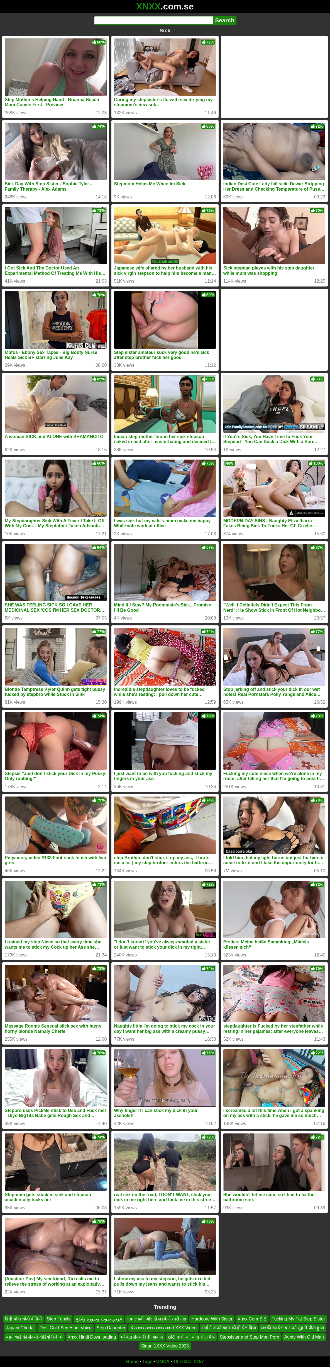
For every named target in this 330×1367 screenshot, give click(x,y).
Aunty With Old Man (304, 1336)
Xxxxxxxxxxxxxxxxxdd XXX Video (163, 1327)
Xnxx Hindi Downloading (92, 1336)
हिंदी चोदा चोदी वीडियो (23, 1319)
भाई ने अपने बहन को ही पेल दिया (229, 1327)
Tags (147, 1361)
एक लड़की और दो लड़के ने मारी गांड (156, 1319)
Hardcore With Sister (212, 1319)
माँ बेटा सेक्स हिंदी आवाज (142, 1336)
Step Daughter (111, 1327)
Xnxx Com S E (252, 1319)
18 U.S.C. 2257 (188, 1361)
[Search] (153, 20)
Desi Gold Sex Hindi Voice (66, 1327)
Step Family (58, 1319)
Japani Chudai (20, 1327)
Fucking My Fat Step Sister (298, 1319)
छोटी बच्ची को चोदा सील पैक (191, 1336)
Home (132, 1361)
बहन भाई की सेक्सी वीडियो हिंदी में (34, 1336)
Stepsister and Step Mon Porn (249, 1336)
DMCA (163, 1361)
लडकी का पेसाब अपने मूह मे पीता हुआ (292, 1327)
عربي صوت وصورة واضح (98, 1319)
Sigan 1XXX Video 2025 (165, 1346)
